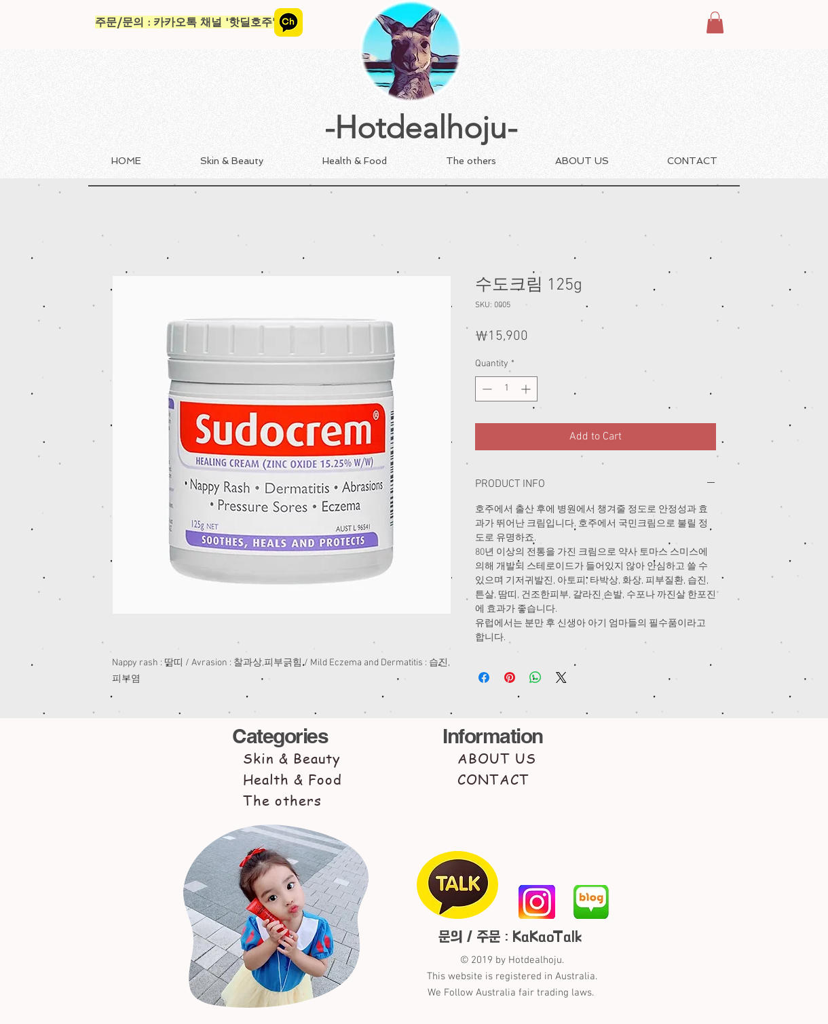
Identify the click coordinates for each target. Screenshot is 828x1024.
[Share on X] (561, 677)
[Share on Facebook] (484, 677)
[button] (715, 22)
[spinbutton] (506, 389)
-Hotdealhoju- (420, 127)
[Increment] (527, 389)
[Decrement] (485, 389)
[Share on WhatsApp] (535, 677)
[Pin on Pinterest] (510, 677)
